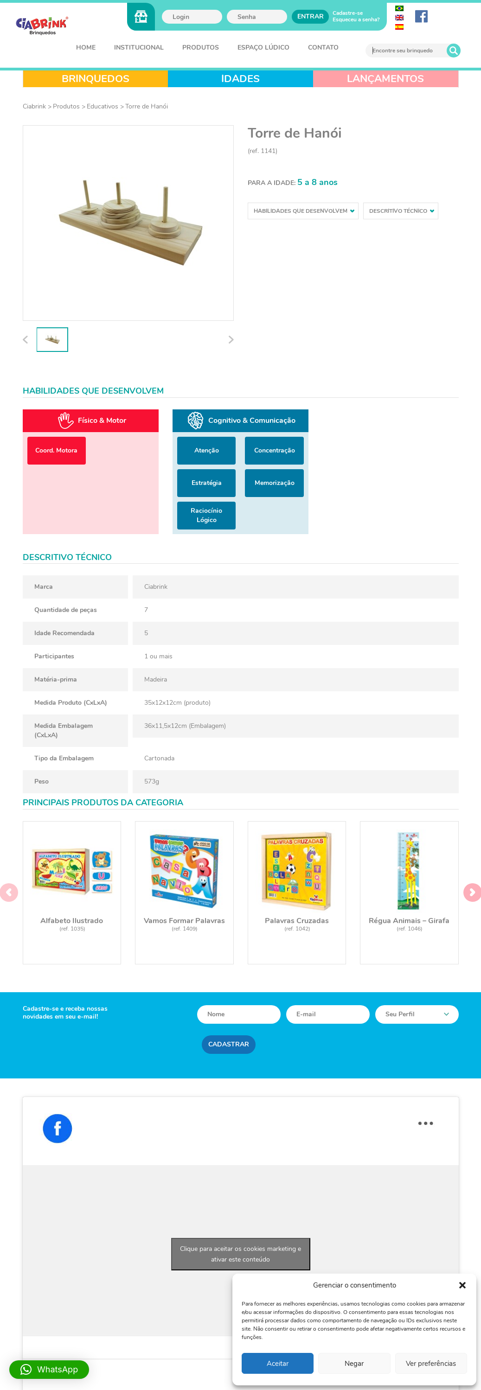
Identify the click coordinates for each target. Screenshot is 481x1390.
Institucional (139, 47)
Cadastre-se (348, 13)
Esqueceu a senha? (356, 19)
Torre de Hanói (146, 106)
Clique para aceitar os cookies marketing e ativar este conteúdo (240, 1254)
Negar (354, 1363)
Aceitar (278, 1363)
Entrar (310, 16)
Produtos (200, 47)
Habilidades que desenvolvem (304, 211)
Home (86, 47)
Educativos (102, 106)
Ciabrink (34, 106)
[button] (462, 1285)
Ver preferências (431, 1363)
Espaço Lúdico (263, 47)
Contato (323, 47)
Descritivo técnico (401, 211)
